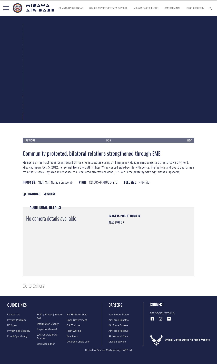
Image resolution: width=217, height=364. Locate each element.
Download (31, 194)
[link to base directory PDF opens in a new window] (195, 8)
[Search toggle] (211, 8)
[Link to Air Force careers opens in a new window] (118, 325)
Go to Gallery (34, 285)
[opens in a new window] (108, 8)
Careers (115, 305)
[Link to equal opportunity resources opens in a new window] (17, 336)
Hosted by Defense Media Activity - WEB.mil (108, 350)
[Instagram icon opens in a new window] (160, 318)
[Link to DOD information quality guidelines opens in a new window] (48, 323)
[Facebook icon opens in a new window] (152, 318)
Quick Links (17, 305)
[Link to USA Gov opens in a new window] (12, 325)
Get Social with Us (162, 313)
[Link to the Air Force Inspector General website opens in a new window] (47, 329)
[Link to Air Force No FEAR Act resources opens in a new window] (77, 314)
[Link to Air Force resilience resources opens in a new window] (72, 336)
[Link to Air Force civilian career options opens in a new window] (117, 341)
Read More (115, 222)
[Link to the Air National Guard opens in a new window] (118, 336)
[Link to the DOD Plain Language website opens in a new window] (74, 330)
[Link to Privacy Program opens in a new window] (16, 320)
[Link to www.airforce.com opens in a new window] (118, 314)
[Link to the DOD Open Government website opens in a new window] (77, 320)
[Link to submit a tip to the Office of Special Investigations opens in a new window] (73, 325)
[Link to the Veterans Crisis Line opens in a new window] (78, 341)
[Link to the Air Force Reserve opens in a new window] (118, 330)
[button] (5, 8)
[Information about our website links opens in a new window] (46, 343)
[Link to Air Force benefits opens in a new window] (118, 320)
